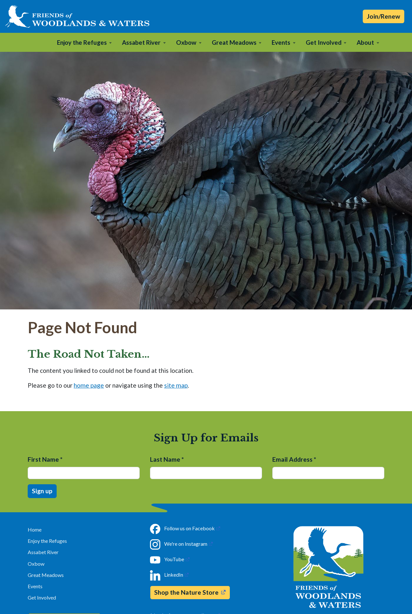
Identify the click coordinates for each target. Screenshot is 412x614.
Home (35, 529)
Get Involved (42, 597)
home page (89, 385)
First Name (45, 459)
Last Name (167, 459)
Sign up (42, 491)
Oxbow (36, 564)
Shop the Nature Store (186, 592)
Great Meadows (46, 575)
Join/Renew (383, 16)
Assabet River (43, 552)
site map (176, 385)
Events (35, 586)
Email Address (294, 459)
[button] (84, 42)
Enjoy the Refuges (47, 541)
